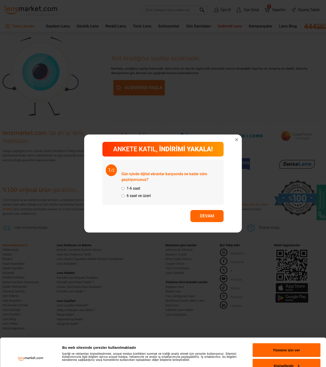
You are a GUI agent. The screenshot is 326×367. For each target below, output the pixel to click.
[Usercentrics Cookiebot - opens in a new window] (30, 357)
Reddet (286, 354)
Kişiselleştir (286, 339)
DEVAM (207, 215)
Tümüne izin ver (286, 323)
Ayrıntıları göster (76, 345)
